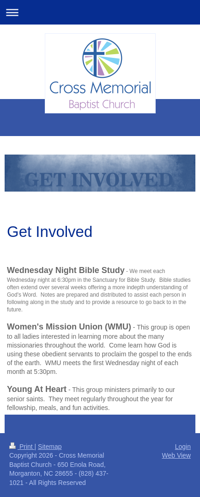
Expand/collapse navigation (100, 12)
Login (183, 446)
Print (22, 446)
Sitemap (49, 446)
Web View (176, 455)
